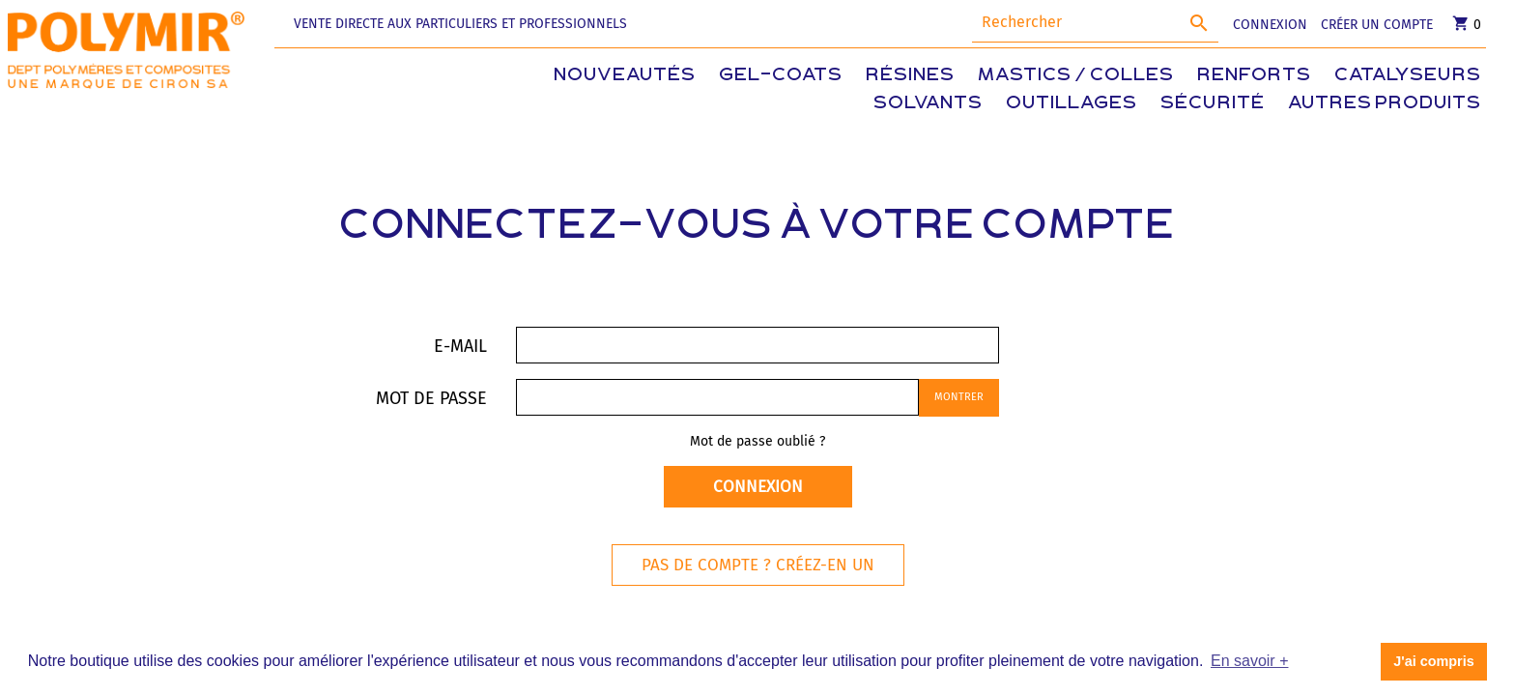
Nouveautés (625, 76)
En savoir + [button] (1249, 660)
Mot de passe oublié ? (757, 441)
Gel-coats (781, 76)
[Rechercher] (1095, 23)
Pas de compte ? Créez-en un (758, 565)
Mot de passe (431, 398)
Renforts (1254, 76)
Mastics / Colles (1076, 76)
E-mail (460, 345)
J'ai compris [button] (1433, 661)
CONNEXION (1270, 24)
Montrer (959, 397)
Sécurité (1212, 104)
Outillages (1071, 104)
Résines (910, 76)
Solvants (928, 104)
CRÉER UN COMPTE (1377, 24)
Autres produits (1384, 104)
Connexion (758, 487)
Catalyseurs (1407, 76)
